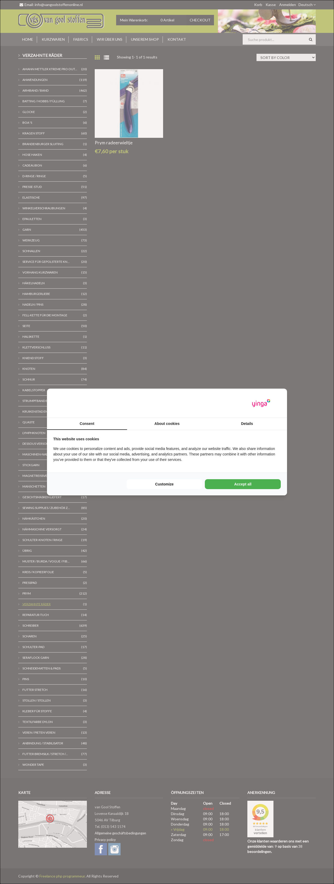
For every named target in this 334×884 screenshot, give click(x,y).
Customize (164, 484)
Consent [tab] (87, 424)
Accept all (243, 484)
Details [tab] (247, 424)
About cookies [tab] (167, 424)
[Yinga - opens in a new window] (261, 403)
